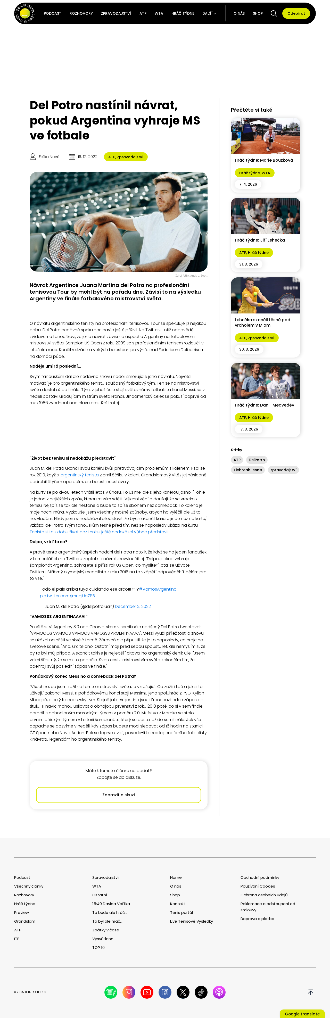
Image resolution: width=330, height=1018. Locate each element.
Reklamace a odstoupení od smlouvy (268, 907)
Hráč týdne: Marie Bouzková (264, 160)
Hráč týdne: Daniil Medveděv (264, 405)
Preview (21, 912)
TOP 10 (98, 947)
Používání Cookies (258, 886)
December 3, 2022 (133, 606)
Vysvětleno (102, 938)
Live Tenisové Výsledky (191, 921)
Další (207, 13)
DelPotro (257, 459)
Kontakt (177, 903)
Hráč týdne (182, 13)
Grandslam (24, 921)
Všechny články (28, 886)
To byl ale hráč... (107, 921)
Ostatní (99, 895)
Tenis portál (181, 912)
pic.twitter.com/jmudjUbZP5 (67, 596)
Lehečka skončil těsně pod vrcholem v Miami (262, 322)
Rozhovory (81, 13)
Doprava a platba (257, 918)
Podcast (52, 13)
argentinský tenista (79, 475)
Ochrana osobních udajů (264, 895)
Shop (258, 13)
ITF (16, 938)
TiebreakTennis (248, 470)
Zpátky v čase (105, 930)
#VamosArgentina (158, 589)
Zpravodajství (116, 13)
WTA (159, 13)
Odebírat (296, 13)
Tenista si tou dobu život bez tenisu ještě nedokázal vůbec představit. (100, 532)
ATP (142, 13)
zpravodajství (283, 470)
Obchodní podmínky (260, 877)
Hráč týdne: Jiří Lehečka (260, 240)
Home (176, 877)
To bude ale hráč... (109, 912)
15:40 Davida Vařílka (111, 903)
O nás (239, 13)
